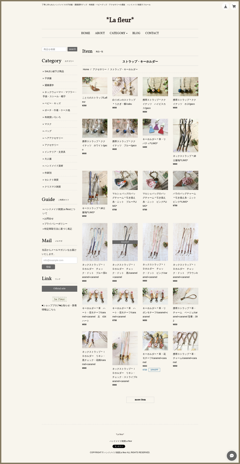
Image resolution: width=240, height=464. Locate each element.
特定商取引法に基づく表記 (58, 228)
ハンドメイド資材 (54, 165)
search (72, 49)
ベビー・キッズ (53, 103)
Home (86, 69)
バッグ (48, 131)
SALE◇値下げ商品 (54, 71)
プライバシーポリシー (55, 223)
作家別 (48, 172)
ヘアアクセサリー (54, 138)
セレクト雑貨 (51, 179)
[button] (118, 33)
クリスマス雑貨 (53, 186)
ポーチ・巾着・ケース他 (57, 110)
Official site (59, 288)
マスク (48, 124)
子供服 (48, 78)
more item (140, 399)
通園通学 (49, 85)
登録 (48, 267)
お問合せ (49, 218)
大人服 (48, 158)
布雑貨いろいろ (53, 117)
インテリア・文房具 (55, 152)
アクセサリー (100, 69)
